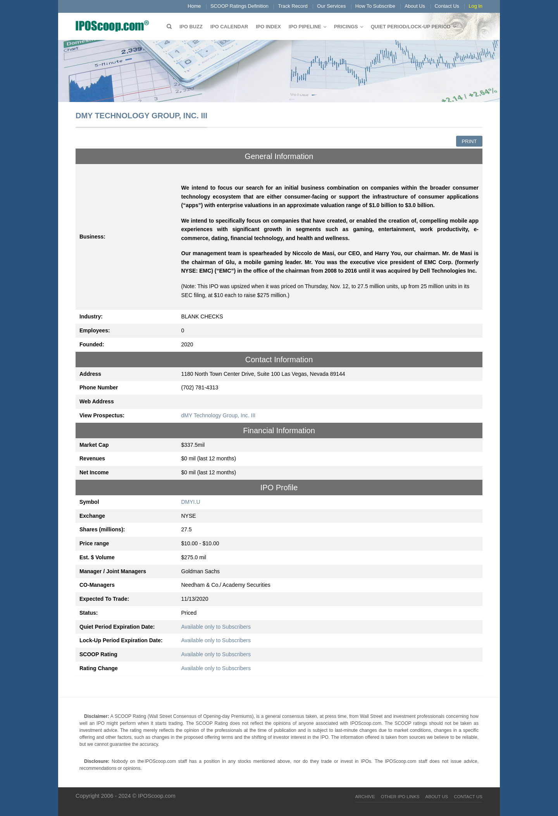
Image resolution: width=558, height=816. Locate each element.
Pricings (346, 26)
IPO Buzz (191, 26)
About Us (415, 6)
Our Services (331, 6)
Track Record (292, 6)
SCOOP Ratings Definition (239, 6)
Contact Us (447, 6)
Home (194, 6)
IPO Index (268, 26)
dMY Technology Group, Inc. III (218, 415)
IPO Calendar (229, 26)
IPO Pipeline (305, 26)
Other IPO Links (400, 796)
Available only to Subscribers (216, 627)
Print (469, 141)
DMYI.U (190, 502)
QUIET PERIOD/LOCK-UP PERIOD (411, 26)
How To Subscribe (375, 6)
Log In (475, 6)
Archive (365, 796)
